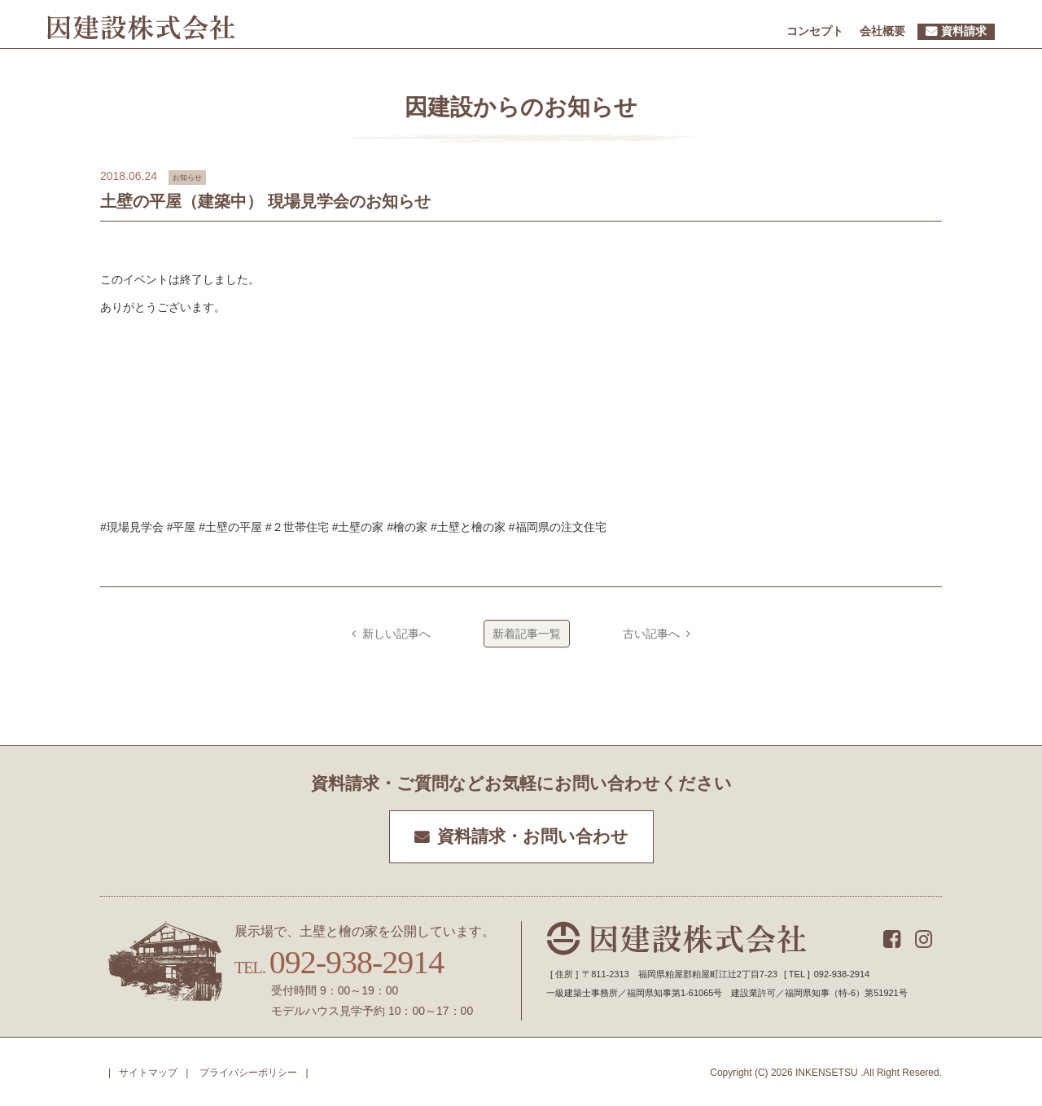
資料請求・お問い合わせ (532, 836)
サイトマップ (148, 1072)
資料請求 (964, 30)
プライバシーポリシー (248, 1072)
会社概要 (882, 30)
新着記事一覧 (527, 633)
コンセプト (814, 30)
